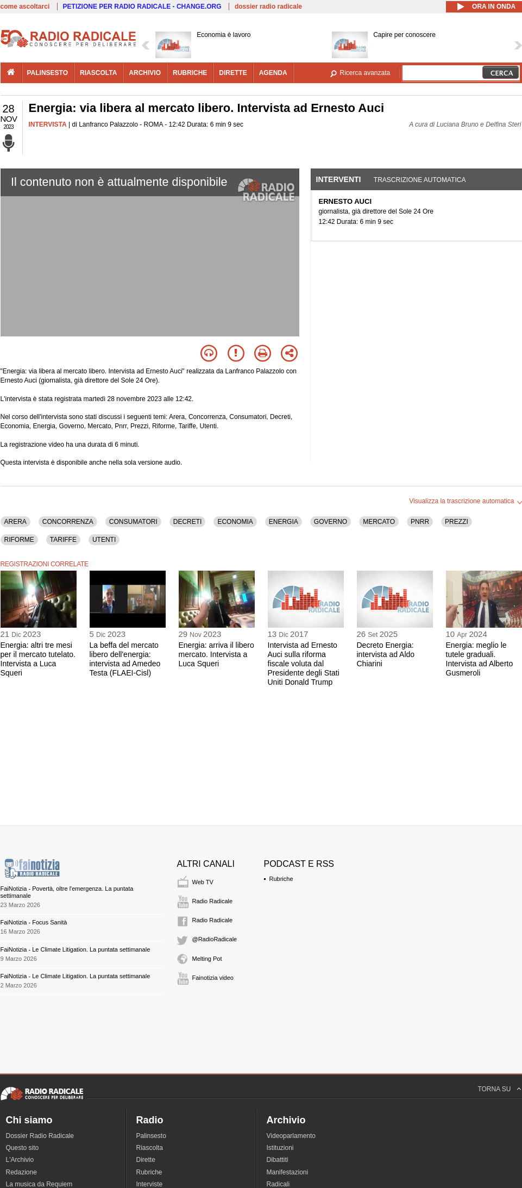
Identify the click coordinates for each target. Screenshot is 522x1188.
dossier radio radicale (268, 6)
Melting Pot (207, 958)
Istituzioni (280, 1148)
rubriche (190, 73)
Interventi (338, 179)
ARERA (15, 522)
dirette (233, 73)
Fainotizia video (213, 977)
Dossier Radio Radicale (40, 1136)
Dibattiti (277, 1160)
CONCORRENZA (67, 522)
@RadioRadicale (214, 939)
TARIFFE (63, 539)
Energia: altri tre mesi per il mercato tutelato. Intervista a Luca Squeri (38, 659)
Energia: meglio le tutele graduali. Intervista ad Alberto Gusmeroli (479, 659)
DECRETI (187, 522)
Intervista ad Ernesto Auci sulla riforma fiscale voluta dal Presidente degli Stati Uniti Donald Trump (303, 663)
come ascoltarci (25, 6)
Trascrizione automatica (420, 180)
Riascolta (149, 1148)
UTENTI (104, 539)
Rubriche (281, 879)
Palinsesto (151, 1136)
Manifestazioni (288, 1172)
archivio (145, 73)
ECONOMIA (235, 522)
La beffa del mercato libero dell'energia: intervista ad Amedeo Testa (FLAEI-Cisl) (125, 659)
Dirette (145, 1160)
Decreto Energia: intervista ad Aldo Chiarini (386, 654)
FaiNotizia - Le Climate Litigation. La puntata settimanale (75, 949)
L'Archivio (20, 1160)
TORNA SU (494, 1089)
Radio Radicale (212, 901)
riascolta (98, 73)
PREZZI (456, 522)
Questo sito (22, 1148)
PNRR (420, 522)
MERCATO (379, 522)
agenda (273, 73)
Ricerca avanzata (365, 73)
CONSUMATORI (133, 522)
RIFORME (19, 539)
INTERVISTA (48, 124)
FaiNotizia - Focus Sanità (34, 922)
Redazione (21, 1172)
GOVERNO (330, 522)
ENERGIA (283, 522)
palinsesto (47, 73)
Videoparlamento (291, 1136)
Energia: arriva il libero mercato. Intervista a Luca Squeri (216, 654)
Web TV (202, 882)
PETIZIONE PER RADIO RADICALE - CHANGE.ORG (142, 6)
